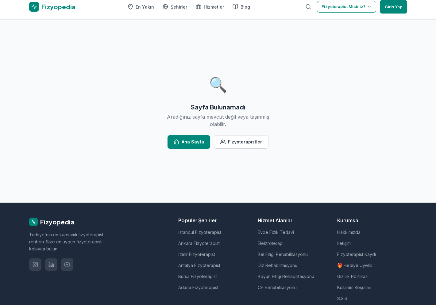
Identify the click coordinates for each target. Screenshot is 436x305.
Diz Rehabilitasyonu (277, 265)
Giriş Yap (393, 6)
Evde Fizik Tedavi (276, 232)
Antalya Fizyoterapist (199, 265)
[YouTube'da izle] (67, 264)
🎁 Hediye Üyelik (354, 265)
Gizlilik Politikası (352, 276)
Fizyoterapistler (241, 142)
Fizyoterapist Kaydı (356, 254)
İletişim (344, 243)
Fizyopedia (51, 222)
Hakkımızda (349, 232)
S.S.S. (342, 298)
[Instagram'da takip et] (35, 264)
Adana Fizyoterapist (198, 287)
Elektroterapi (271, 243)
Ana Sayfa (189, 142)
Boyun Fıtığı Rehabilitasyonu (286, 276)
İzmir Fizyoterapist (196, 254)
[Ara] (308, 7)
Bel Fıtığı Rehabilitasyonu (283, 254)
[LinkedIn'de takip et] (51, 264)
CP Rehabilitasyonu (277, 287)
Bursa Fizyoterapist (197, 276)
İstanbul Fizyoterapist (199, 232)
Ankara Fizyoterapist (199, 243)
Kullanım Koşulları (354, 287)
